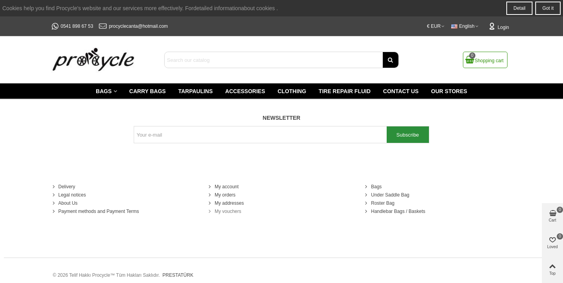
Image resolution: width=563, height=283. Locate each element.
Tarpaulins (195, 91)
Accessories (245, 91)
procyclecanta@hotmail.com (138, 26)
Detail (519, 8)
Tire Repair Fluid (345, 91)
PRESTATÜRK (177, 275)
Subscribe (407, 135)
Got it (548, 8)
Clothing (292, 91)
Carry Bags (147, 91)
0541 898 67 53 (77, 26)
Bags (103, 91)
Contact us (401, 91)
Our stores (449, 91)
